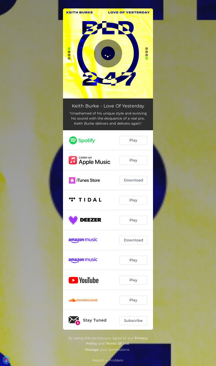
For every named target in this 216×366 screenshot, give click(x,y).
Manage (92, 349)
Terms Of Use (117, 343)
